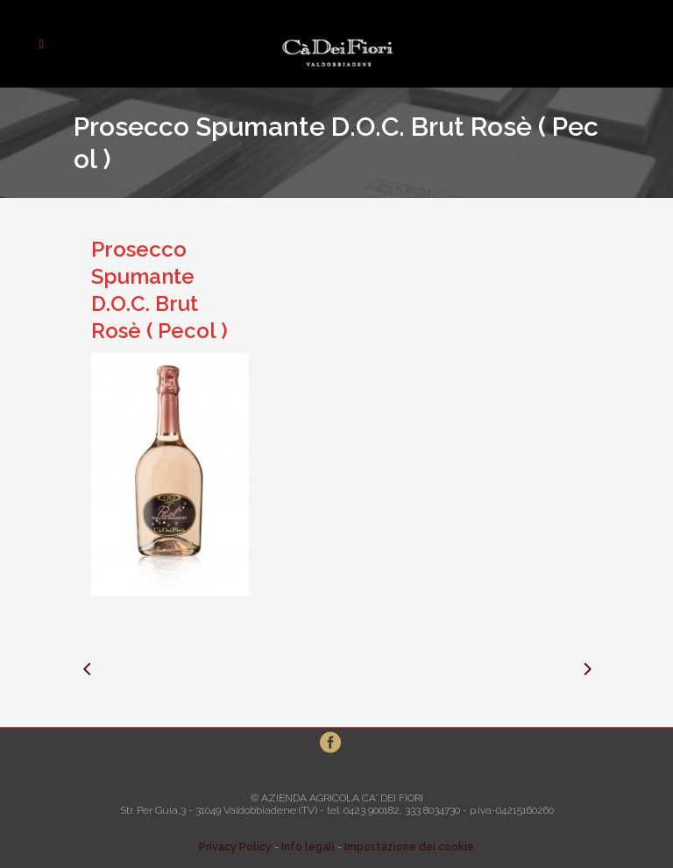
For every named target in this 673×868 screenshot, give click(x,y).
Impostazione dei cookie (409, 847)
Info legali (308, 847)
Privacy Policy (235, 847)
